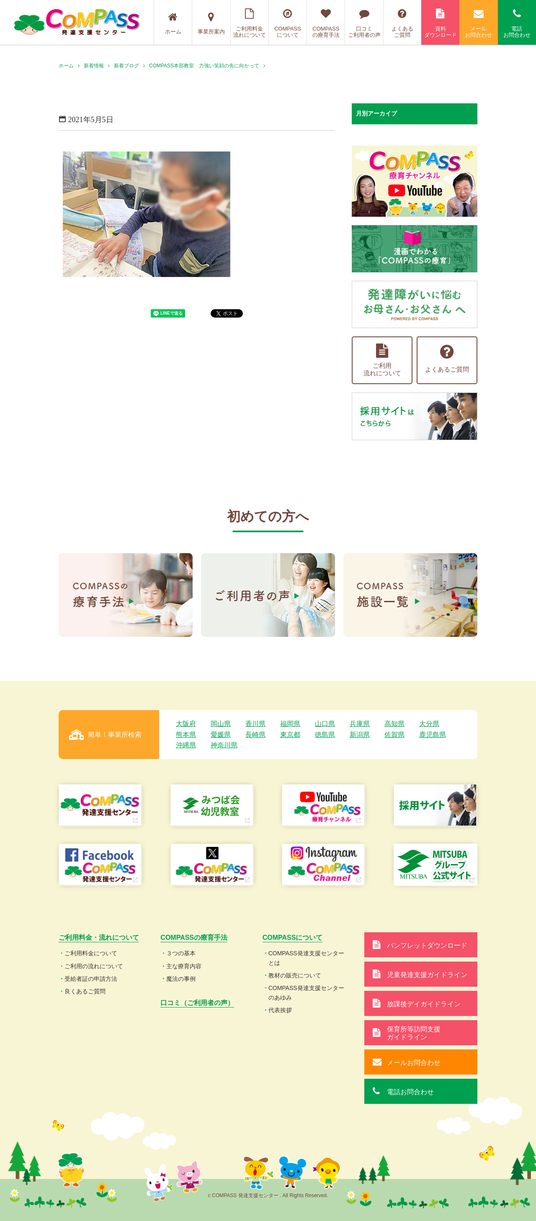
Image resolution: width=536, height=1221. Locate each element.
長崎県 (255, 734)
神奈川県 (224, 745)
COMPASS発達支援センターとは (306, 958)
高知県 (394, 723)
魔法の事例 (181, 978)
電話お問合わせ (517, 23)
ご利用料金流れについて (249, 23)
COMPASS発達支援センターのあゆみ (306, 992)
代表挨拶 (280, 1010)
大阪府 (186, 723)
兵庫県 (360, 723)
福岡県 (290, 723)
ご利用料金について (90, 953)
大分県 (429, 723)
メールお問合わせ (478, 23)
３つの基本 (181, 953)
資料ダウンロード (440, 23)
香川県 (255, 723)
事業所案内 (211, 23)
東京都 (290, 734)
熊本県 (186, 734)
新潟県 (360, 734)
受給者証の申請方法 (90, 978)
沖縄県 (186, 745)
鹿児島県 (432, 734)
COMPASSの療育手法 (326, 23)
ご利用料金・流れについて (99, 937)
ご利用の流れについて (93, 966)
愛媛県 (221, 734)
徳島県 (325, 734)
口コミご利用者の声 (364, 23)
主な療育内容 (183, 966)
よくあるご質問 (402, 23)
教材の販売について (294, 975)
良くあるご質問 (85, 991)
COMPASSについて (288, 23)
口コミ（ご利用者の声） (197, 1002)
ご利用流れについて (382, 360)
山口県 (325, 723)
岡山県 (221, 723)
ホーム (173, 23)
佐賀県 (394, 734)
